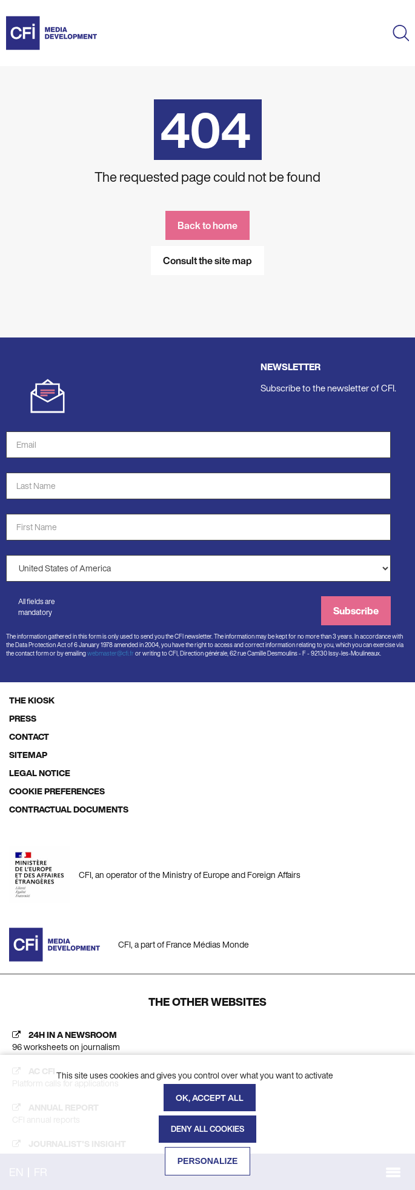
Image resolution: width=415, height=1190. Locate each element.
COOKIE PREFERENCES (57, 791)
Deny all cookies (207, 1129)
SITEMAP (28, 754)
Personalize (208, 1161)
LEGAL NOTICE (39, 772)
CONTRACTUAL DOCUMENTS (68, 809)
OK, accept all (210, 1097)
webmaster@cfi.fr (110, 653)
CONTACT (29, 736)
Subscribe (356, 610)
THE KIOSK (32, 700)
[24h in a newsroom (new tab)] (207, 1041)
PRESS (22, 718)
